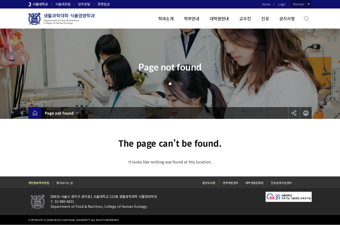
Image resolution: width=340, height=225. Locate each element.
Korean (298, 4)
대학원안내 (219, 18)
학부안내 (191, 18)
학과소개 (166, 18)
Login (281, 4)
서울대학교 (40, 4)
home (34, 113)
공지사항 (287, 18)
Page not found (59, 113)
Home (266, 4)
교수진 (245, 18)
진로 (265, 18)
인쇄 (306, 113)
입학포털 (84, 4)
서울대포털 (63, 4)
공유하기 (294, 113)
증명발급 (104, 4)
